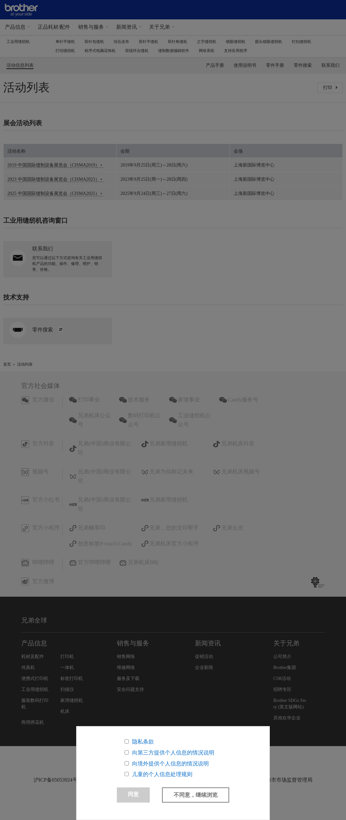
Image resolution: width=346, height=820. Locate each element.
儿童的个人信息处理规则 (162, 774)
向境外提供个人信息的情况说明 (170, 763)
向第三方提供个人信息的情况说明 (173, 752)
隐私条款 (143, 741)
